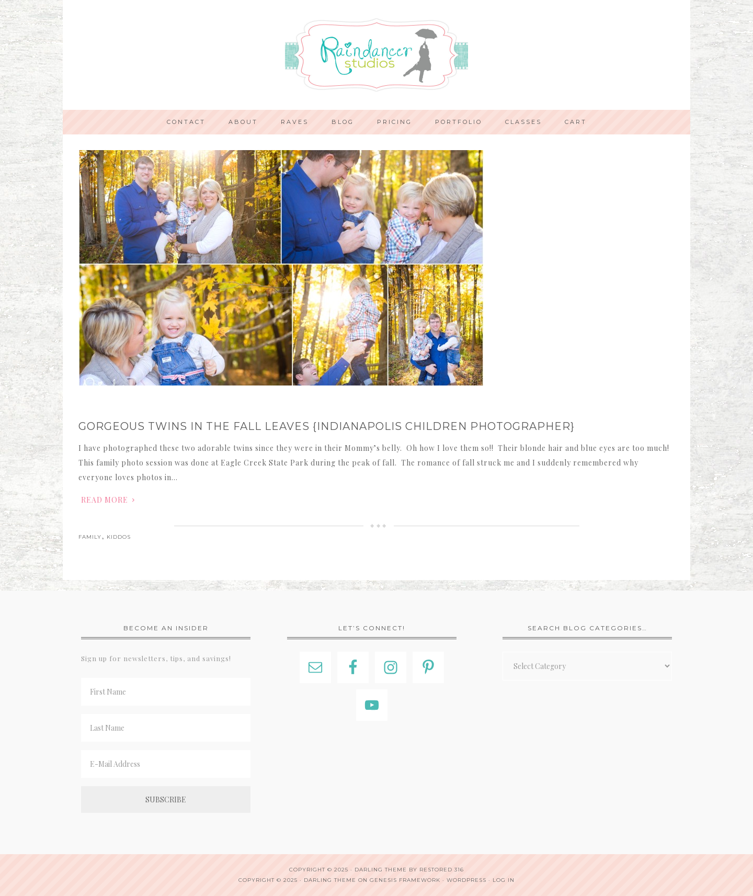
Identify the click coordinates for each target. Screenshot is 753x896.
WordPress (466, 880)
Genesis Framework (405, 880)
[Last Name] (165, 728)
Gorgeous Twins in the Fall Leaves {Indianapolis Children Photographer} (326, 426)
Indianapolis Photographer (376, 55)
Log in (504, 880)
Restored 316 (441, 869)
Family (89, 537)
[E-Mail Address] (165, 764)
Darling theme (381, 869)
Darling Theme (330, 880)
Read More (104, 500)
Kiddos (119, 537)
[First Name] (165, 692)
